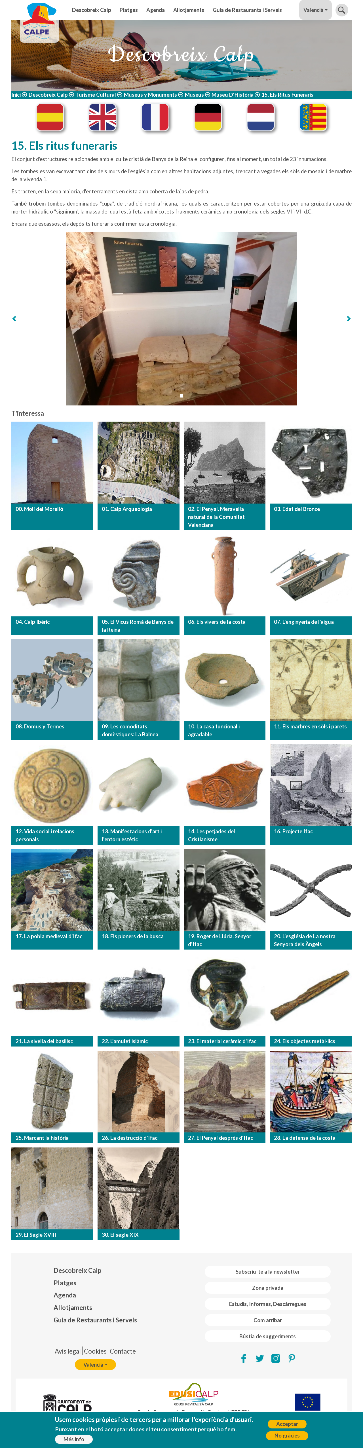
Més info (74, 1439)
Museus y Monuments (150, 95)
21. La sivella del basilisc (44, 1041)
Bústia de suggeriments (267, 1336)
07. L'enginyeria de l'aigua (304, 622)
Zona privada (267, 1288)
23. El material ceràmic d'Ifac (222, 1041)
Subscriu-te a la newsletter (268, 1272)
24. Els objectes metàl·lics (304, 1041)
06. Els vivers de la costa (217, 622)
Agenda (155, 10)
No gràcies (287, 1435)
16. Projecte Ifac (293, 831)
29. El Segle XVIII (36, 1235)
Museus (194, 95)
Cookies (95, 1351)
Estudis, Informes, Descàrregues (267, 1304)
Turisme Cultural (95, 95)
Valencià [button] (313, 10)
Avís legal (68, 1351)
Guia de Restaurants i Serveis (247, 10)
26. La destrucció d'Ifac (129, 1138)
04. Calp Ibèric (33, 622)
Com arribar (268, 1320)
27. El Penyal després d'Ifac (220, 1138)
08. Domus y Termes (40, 726)
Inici (16, 95)
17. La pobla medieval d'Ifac (49, 936)
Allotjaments (188, 10)
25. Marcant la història (42, 1138)
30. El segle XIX (120, 1235)
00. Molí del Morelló (39, 509)
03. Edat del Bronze (297, 509)
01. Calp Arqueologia (127, 509)
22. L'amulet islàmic (125, 1041)
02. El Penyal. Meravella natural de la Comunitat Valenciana (216, 517)
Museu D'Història (233, 95)
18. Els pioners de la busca (133, 936)
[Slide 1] (181, 395)
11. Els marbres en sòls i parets (310, 726)
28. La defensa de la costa (304, 1138)
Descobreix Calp (91, 10)
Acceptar (287, 1424)
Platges (129, 10)
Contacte (123, 1351)
